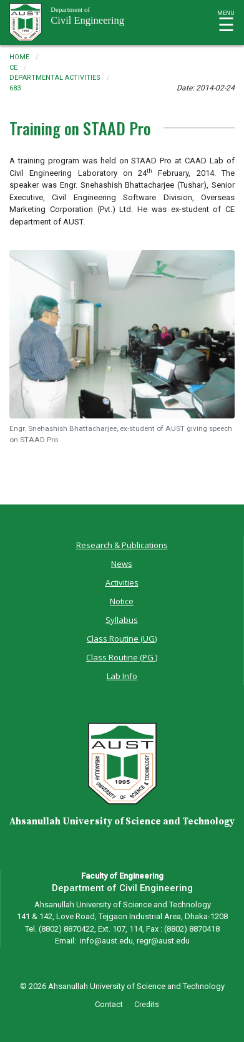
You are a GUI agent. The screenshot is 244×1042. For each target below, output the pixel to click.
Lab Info (122, 676)
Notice (122, 601)
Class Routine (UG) (122, 638)
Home (19, 57)
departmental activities (54, 78)
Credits (146, 1004)
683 (15, 88)
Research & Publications (122, 545)
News (121, 563)
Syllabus (121, 619)
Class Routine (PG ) (121, 657)
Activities (122, 582)
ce (13, 68)
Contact (109, 1004)
